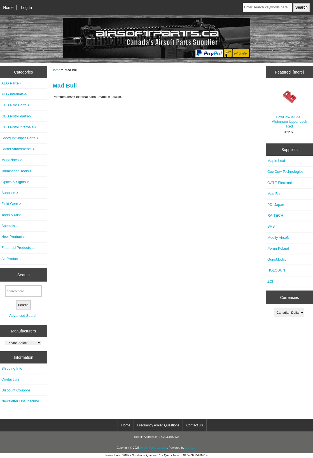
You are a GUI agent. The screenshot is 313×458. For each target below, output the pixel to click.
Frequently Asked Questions (158, 425)
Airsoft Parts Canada (153, 447)
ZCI (270, 281)
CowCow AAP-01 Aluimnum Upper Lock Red (289, 107)
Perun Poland (278, 248)
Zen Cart (191, 447)
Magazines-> (11, 160)
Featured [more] (289, 72)
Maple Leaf (276, 161)
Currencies (289, 297)
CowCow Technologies (285, 171)
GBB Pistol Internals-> (19, 127)
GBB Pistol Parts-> (16, 116)
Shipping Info (11, 368)
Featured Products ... (18, 247)
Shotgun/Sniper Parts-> (20, 138)
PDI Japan (275, 204)
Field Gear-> (11, 204)
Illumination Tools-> (16, 171)
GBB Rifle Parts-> (15, 105)
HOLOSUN (276, 270)
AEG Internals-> (14, 94)
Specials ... (10, 226)
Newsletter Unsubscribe (20, 401)
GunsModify (276, 259)
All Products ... (12, 259)
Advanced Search (23, 315)
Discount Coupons (16, 390)
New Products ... (14, 237)
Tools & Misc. (11, 215)
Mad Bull (274, 194)
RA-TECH (275, 215)
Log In (26, 7)
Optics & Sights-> (15, 182)
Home (8, 7)
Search (23, 274)
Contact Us (10, 379)
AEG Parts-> (11, 83)
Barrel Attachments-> (18, 149)
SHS (271, 226)
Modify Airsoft (278, 237)
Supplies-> (9, 193)
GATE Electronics (281, 183)
